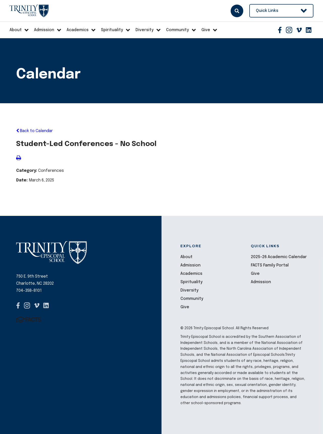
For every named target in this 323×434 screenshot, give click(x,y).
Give (184, 307)
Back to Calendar (34, 131)
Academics (191, 274)
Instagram (289, 30)
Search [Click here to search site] (237, 11)
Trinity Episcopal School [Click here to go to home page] (29, 11)
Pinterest (308, 30)
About (186, 257)
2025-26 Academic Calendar (279, 257)
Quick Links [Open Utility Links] (281, 11)
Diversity (189, 290)
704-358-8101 (29, 290)
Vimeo (299, 30)
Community (191, 299)
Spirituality (191, 282)
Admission (190, 265)
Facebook (280, 30)
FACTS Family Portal (270, 265)
